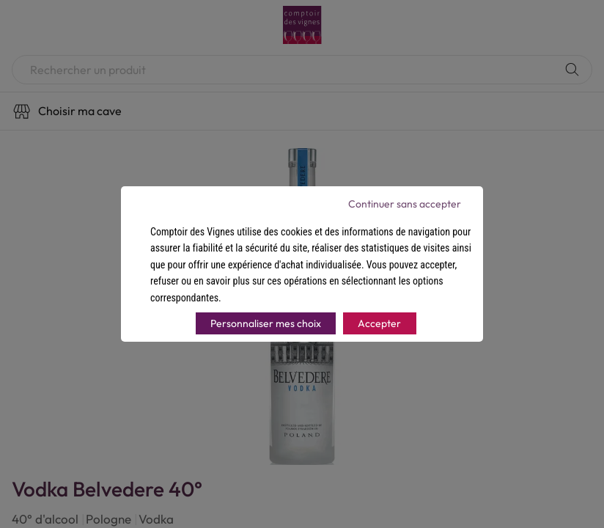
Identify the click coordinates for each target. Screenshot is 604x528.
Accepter (379, 323)
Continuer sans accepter (404, 203)
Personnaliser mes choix (265, 323)
